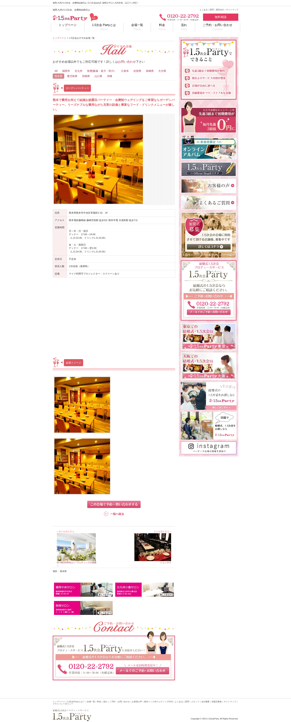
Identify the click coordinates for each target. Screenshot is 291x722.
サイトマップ (232, 10)
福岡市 (66, 70)
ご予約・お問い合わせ (217, 27)
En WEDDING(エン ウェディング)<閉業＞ (77, 562)
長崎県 (150, 70)
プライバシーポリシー (63, 704)
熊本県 (58, 76)
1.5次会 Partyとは (103, 27)
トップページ (67, 27)
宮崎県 (86, 76)
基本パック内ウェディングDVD (158, 701)
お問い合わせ (127, 61)
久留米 (125, 70)
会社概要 (205, 701)
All (56, 70)
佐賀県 (137, 70)
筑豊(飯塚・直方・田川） (102, 70)
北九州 (78, 70)
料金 (162, 27)
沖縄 (109, 76)
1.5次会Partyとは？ (76, 701)
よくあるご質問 (207, 10)
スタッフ (195, 701)
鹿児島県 (72, 76)
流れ (184, 27)
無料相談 (221, 17)
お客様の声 (137, 701)
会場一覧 (137, 27)
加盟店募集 (217, 701)
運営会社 (220, 10)
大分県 (162, 70)
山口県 (98, 76)
